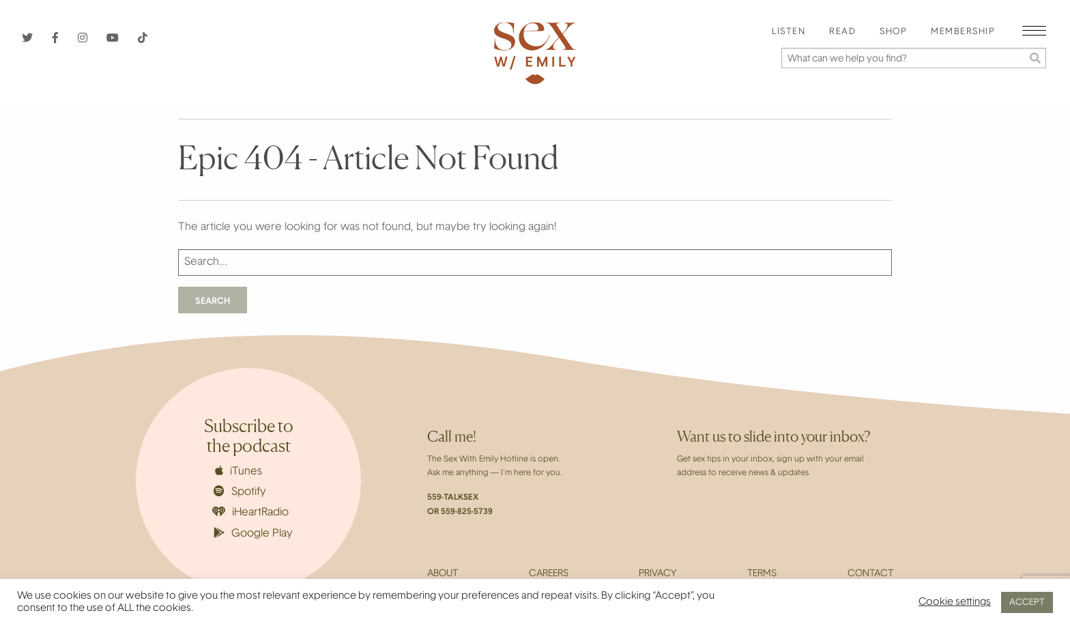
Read (842, 32)
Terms (762, 574)
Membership (963, 32)
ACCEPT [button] (1027, 602)
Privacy (657, 574)
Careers (548, 574)
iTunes (238, 471)
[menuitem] (788, 32)
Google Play (253, 533)
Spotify (240, 491)
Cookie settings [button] (955, 602)
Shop (893, 32)
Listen (788, 32)
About (442, 574)
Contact (870, 574)
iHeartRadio (250, 512)
